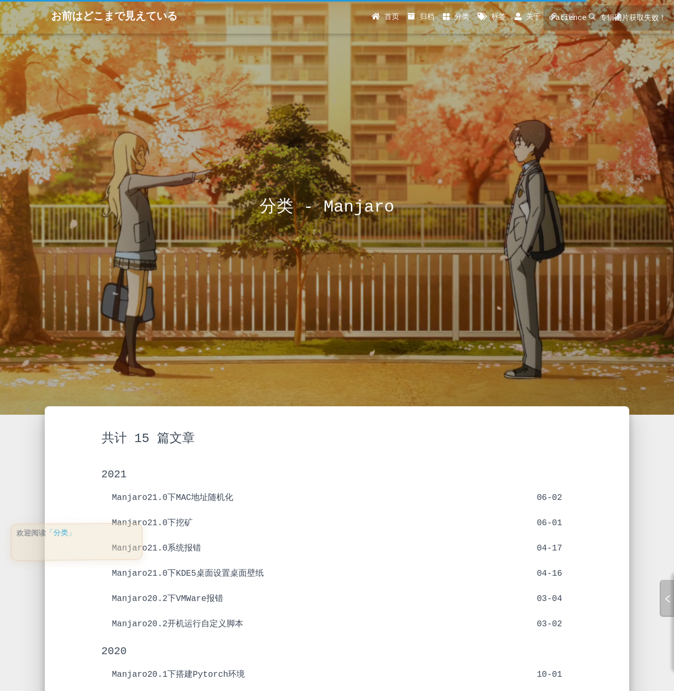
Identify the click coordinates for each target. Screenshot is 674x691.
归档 (421, 17)
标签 (492, 17)
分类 (456, 17)
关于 (527, 17)
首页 (385, 17)
